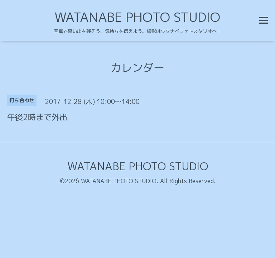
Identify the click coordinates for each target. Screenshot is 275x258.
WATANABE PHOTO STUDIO (137, 17)
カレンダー (137, 67)
